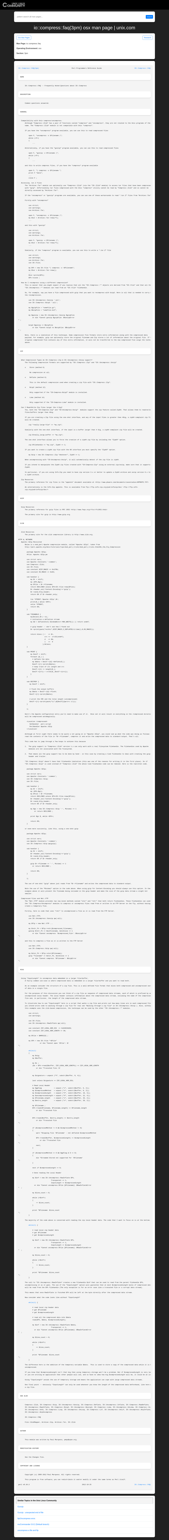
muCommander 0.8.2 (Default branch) (33, 1524)
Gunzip (20, 1507)
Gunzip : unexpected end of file (30, 1513)
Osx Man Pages (24, 38)
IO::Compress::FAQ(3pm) (28, 68)
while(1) (32, 1051)
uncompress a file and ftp (27, 1530)
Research (147, 38)
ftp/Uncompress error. (26, 1518)
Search (149, 17)
